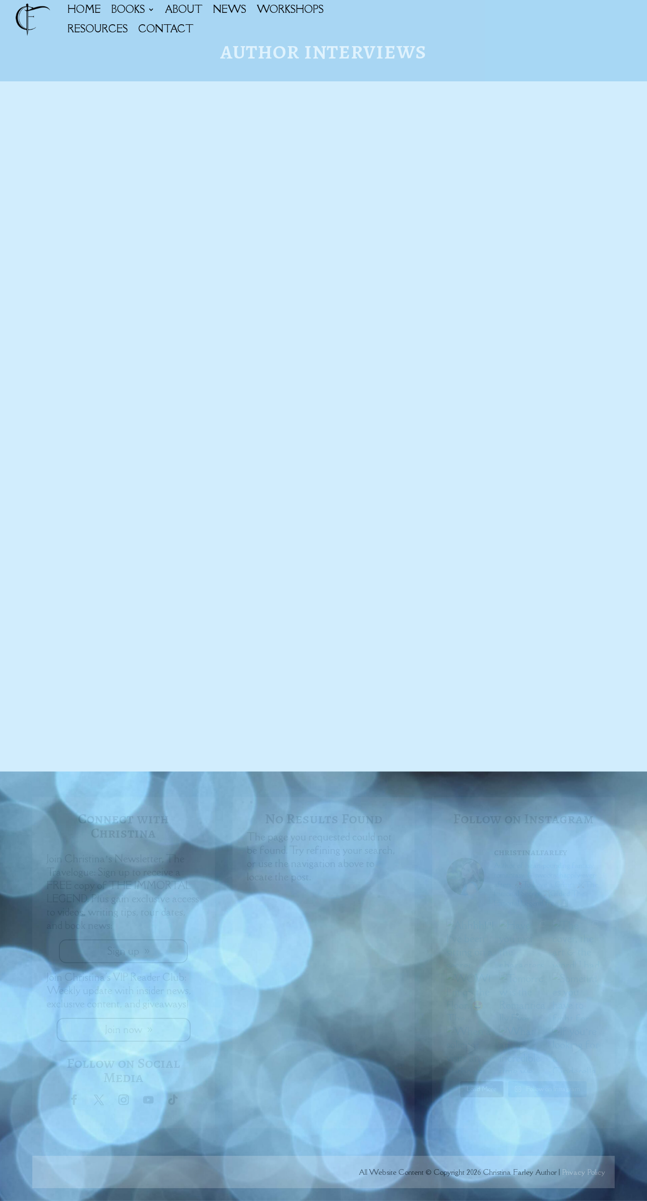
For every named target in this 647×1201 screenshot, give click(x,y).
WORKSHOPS (290, 9)
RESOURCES (98, 28)
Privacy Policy (583, 1172)
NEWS (229, 9)
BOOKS (128, 9)
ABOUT (184, 9)
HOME (84, 9)
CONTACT (165, 28)
